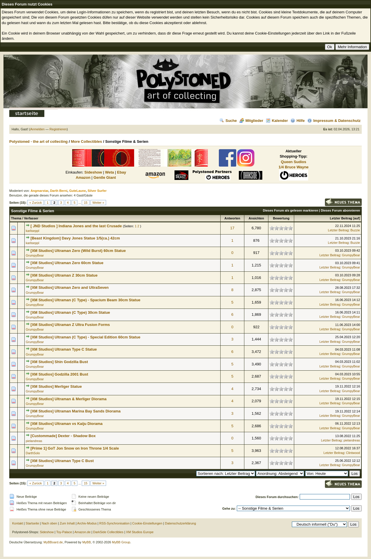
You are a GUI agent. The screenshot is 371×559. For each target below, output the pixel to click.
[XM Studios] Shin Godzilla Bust (59, 362)
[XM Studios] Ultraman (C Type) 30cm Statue (70, 312)
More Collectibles (86, 141)
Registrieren (58, 129)
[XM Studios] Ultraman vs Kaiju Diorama (66, 423)
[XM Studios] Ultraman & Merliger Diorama (68, 399)
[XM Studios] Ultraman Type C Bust (62, 461)
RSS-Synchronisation (114, 523)
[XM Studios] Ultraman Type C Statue (63, 349)
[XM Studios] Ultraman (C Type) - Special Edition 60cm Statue (85, 337)
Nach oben (49, 523)
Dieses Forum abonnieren (340, 210)
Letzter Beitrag (341, 218)
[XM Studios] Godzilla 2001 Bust (59, 374)
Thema (16, 218)
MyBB (86, 542)
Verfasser (31, 218)
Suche (228, 120)
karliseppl (32, 230)
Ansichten (256, 218)
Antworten (232, 218)
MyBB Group (121, 542)
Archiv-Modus (87, 523)
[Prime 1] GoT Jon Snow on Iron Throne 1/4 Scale (74, 448)
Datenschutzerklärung (180, 523)
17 (232, 228)
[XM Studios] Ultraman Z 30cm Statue (63, 275)
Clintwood (353, 453)
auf (356, 218)
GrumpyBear (35, 255)
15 (85, 202)
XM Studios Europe (140, 532)
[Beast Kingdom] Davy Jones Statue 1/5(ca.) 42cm (75, 238)
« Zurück (35, 202)
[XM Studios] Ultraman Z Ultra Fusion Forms (70, 324)
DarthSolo (33, 453)
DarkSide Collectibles (108, 532)
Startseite (32, 523)
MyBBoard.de (53, 542)
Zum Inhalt (67, 523)
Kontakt (17, 523)
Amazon (83, 177)
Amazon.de (82, 532)
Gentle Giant (104, 177)
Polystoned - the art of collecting (38, 141)
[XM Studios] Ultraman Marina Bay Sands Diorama (75, 411)
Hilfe (297, 120)
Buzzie (355, 230)
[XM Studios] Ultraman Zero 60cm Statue (66, 263)
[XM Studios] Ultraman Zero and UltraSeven (69, 287)
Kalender (277, 120)
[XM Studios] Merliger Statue (56, 386)
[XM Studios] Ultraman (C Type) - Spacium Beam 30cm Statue (85, 300)
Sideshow (93, 172)
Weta (109, 172)
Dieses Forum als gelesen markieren (290, 210)
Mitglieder (251, 120)
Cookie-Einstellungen (147, 523)
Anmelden (37, 129)
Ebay (121, 172)
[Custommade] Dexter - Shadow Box (63, 436)
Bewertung (281, 218)
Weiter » (98, 202)
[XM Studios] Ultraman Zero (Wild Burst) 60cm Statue (78, 250)
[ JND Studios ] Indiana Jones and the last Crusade (76, 226)
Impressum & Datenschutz (334, 120)
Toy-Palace (64, 532)
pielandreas (34, 441)
